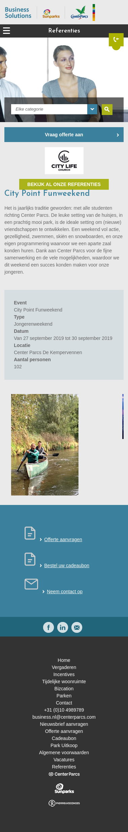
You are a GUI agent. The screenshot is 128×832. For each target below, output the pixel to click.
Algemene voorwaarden (64, 752)
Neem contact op (65, 591)
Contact (64, 703)
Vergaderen (64, 667)
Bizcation (64, 688)
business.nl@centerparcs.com (64, 717)
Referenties (64, 766)
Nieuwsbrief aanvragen (64, 724)
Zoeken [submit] (107, 109)
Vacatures (64, 759)
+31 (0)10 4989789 (64, 710)
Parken (64, 695)
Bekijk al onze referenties (64, 184)
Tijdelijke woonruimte (64, 681)
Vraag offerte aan (64, 134)
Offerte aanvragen (63, 539)
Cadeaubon (64, 738)
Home (64, 660)
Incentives (63, 674)
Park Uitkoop (64, 745)
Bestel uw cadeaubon (66, 565)
